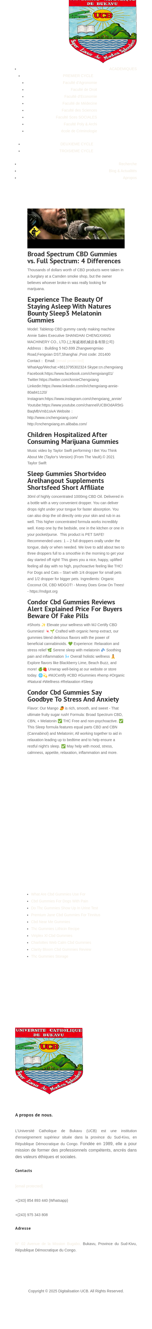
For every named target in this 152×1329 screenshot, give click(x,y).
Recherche (128, 164)
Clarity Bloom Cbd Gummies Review (61, 949)
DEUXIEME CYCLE (77, 144)
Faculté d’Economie (80, 96)
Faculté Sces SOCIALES (76, 117)
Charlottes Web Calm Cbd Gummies (61, 942)
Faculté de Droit (84, 89)
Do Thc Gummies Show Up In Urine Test (64, 908)
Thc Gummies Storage (49, 956)
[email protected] (70, 361)
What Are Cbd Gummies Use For (58, 894)
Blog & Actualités (123, 171)
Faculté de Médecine (79, 103)
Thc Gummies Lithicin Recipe (55, 929)
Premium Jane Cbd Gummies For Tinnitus (65, 915)
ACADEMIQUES (123, 69)
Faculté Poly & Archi (80, 124)
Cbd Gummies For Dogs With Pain (59, 901)
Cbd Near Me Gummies (50, 922)
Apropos (130, 178)
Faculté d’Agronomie (80, 82)
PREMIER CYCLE (78, 76)
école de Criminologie (79, 131)
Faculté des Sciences (79, 110)
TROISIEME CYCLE (77, 151)
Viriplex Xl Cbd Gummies (51, 935)
